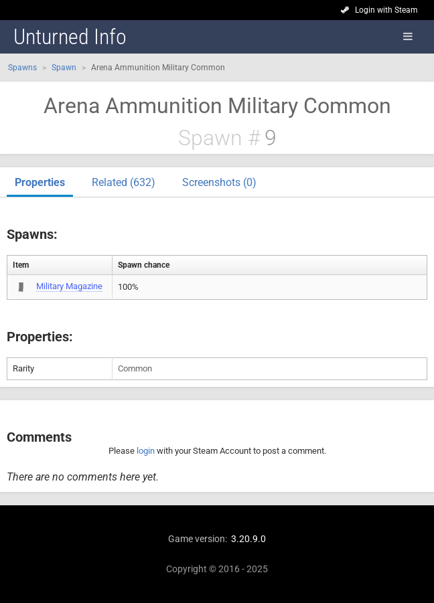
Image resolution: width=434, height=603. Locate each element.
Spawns (22, 67)
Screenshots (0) (219, 182)
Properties (40, 182)
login (146, 451)
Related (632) (123, 182)
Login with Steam (386, 10)
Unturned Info (70, 37)
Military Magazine (69, 286)
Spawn (64, 67)
